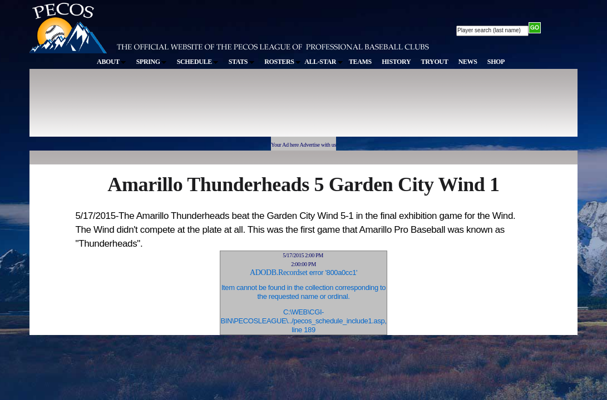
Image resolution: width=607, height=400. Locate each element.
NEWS (467, 62)
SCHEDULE (198, 62)
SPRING (151, 62)
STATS (241, 62)
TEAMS (360, 62)
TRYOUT (434, 62)
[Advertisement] (234, 108)
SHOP (496, 62)
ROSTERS (282, 62)
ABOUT (111, 62)
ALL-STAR (323, 62)
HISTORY (396, 62)
